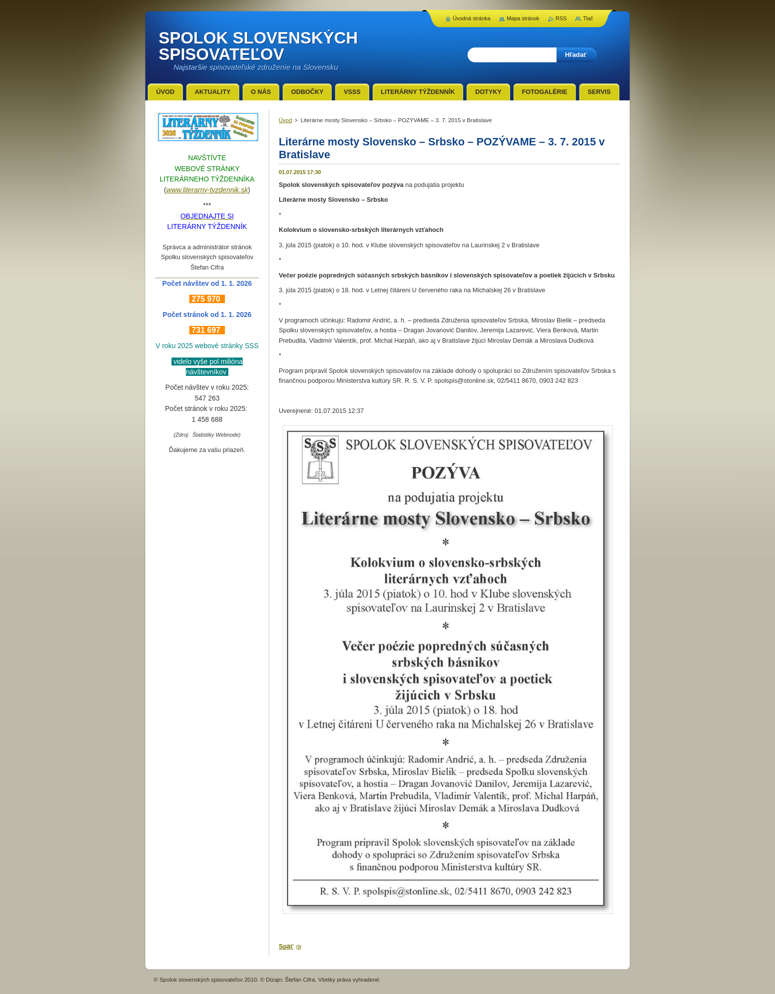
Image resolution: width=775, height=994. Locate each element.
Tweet (368, 929)
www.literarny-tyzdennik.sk (207, 190)
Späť (286, 946)
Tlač (588, 18)
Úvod (285, 120)
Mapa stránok (523, 18)
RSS (561, 18)
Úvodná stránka (471, 18)
